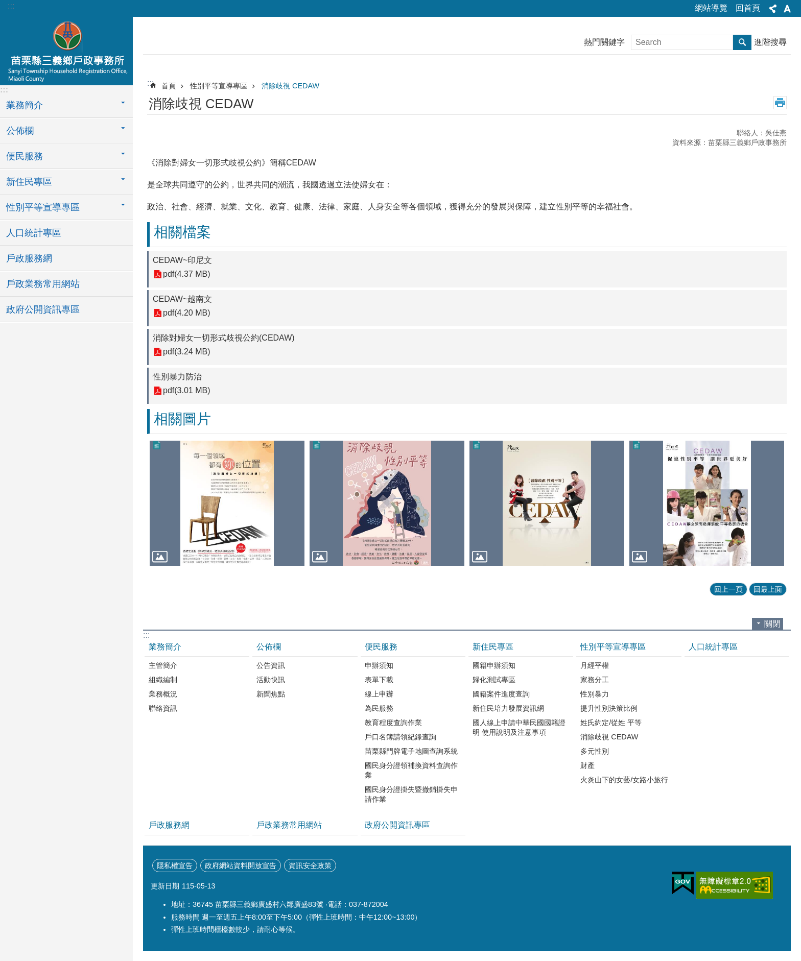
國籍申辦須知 (494, 665)
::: (11, 6)
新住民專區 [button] (29, 182)
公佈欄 (268, 646)
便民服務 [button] (24, 156)
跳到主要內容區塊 (5, 5)
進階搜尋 (770, 42)
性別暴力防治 (177, 376)
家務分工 (594, 680)
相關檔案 (182, 232)
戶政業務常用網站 (43, 284)
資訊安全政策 (310, 865)
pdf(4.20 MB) (186, 313)
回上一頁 (728, 589)
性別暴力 (594, 694)
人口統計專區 (33, 233)
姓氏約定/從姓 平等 (611, 722)
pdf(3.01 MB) (186, 391)
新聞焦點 (270, 694)
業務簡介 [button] (24, 105)
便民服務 (381, 646)
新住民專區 (493, 646)
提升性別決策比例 (609, 708)
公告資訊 (270, 665)
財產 (587, 765)
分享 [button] (773, 9)
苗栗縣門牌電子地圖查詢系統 (411, 751)
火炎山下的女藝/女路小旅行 (624, 780)
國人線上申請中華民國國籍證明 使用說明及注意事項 (519, 727)
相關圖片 (182, 419)
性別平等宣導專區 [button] (43, 207)
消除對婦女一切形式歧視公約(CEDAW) (224, 337)
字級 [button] (787, 9)
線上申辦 (379, 694)
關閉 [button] (772, 623)
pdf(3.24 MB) (186, 352)
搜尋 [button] (742, 42)
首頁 (168, 86)
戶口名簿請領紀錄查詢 (400, 737)
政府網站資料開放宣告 (240, 865)
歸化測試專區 (494, 680)
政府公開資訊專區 (43, 309)
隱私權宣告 (175, 865)
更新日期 (165, 886)
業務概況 (163, 694)
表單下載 (379, 680)
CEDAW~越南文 (182, 299)
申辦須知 (379, 665)
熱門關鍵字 (604, 42)
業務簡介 (165, 646)
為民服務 (379, 708)
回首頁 (748, 8)
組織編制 (163, 680)
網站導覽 (711, 8)
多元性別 (594, 751)
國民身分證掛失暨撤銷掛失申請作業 (411, 794)
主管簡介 (163, 665)
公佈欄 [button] (20, 131)
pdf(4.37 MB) (186, 274)
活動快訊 (270, 680)
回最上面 (767, 589)
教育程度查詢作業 (393, 722)
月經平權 (594, 665)
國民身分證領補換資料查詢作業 (411, 770)
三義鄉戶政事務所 (66, 49)
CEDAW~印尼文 (182, 260)
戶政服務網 (29, 258)
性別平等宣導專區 (218, 86)
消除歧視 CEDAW (290, 86)
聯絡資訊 (163, 708)
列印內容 (780, 102)
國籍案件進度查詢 (501, 694)
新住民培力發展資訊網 (508, 708)
